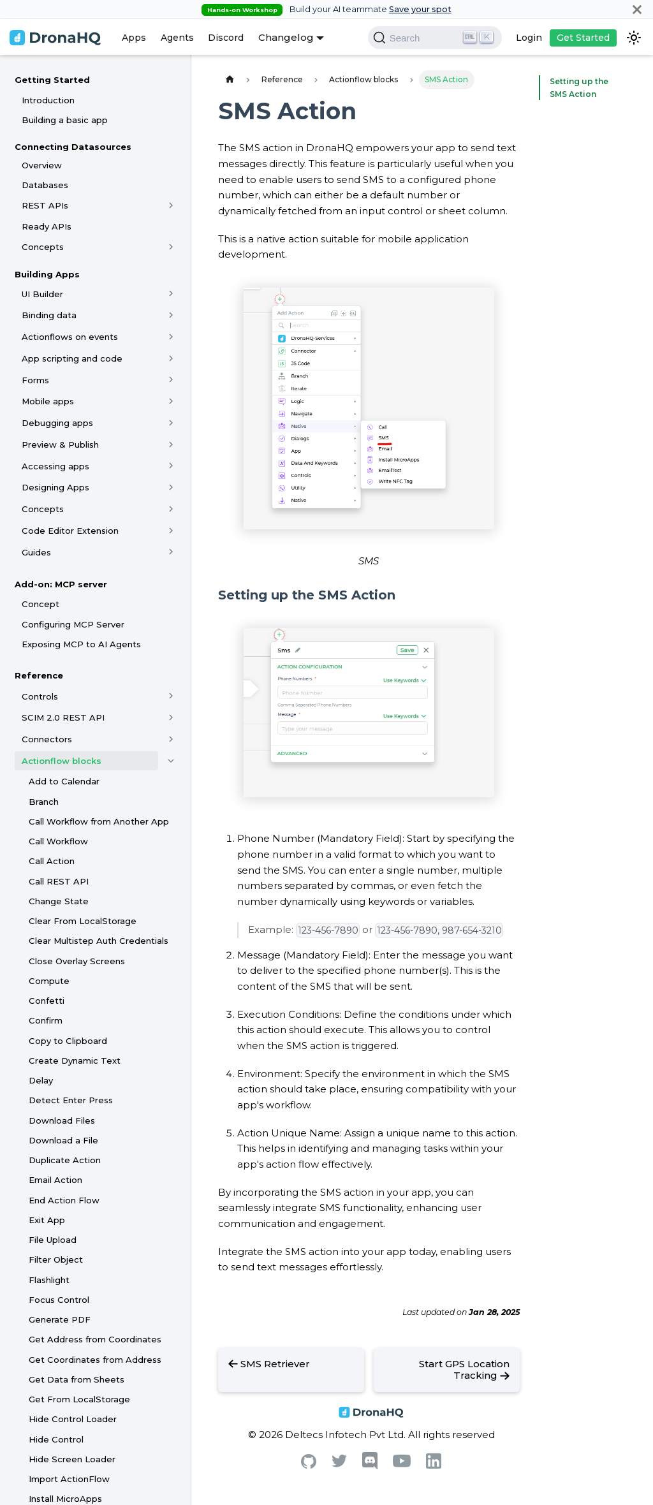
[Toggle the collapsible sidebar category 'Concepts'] (171, 246)
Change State (59, 901)
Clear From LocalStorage (82, 921)
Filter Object (56, 1259)
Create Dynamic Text (75, 1060)
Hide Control (56, 1439)
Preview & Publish (60, 444)
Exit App (47, 1220)
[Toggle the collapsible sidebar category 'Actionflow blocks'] (171, 760)
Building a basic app (65, 120)
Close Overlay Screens (77, 961)
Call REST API (59, 881)
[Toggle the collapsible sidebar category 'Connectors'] (171, 739)
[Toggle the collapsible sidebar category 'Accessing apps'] (171, 466)
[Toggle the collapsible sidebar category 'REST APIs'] (171, 205)
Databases (45, 185)
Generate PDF (60, 1319)
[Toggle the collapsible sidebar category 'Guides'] (171, 552)
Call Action (52, 861)
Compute (49, 981)
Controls (40, 696)
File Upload (53, 1240)
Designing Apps (55, 487)
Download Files (62, 1120)
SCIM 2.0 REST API (63, 717)
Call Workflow (58, 841)
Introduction (48, 100)
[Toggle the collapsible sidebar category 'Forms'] (171, 380)
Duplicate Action (65, 1160)
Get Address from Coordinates (95, 1339)
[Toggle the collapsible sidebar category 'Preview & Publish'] (171, 444)
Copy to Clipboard (68, 1041)
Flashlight (49, 1280)
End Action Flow (64, 1200)
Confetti (46, 1000)
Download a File (63, 1140)
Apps (134, 37)
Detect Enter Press (71, 1100)
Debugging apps (57, 423)
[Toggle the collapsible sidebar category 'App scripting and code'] (171, 358)
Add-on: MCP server (61, 584)
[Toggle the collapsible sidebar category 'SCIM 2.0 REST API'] (171, 717)
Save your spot (420, 9)
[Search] (435, 37)
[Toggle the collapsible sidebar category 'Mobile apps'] (171, 401)
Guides (36, 552)
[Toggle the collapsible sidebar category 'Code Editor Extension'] (171, 530)
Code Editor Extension (70, 530)
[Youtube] (402, 1464)
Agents (177, 37)
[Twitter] (339, 1464)
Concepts (43, 247)
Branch (44, 802)
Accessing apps (55, 466)
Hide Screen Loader (72, 1459)
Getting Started (52, 80)
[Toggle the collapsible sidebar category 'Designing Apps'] (171, 487)
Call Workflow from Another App (99, 821)
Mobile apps (48, 401)
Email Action (55, 1180)
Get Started (583, 37)
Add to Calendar (64, 781)
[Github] (308, 1465)
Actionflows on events (70, 337)
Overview (42, 165)
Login (529, 37)
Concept (40, 604)
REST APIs (45, 205)
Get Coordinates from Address (95, 1359)
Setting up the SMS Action (576, 88)
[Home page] (229, 79)
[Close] (637, 9)
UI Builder (42, 294)
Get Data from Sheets (76, 1379)
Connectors (47, 739)
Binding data (49, 315)
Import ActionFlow (69, 1479)
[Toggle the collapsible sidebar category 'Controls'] (171, 696)
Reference (39, 675)
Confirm (45, 1020)
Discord (226, 37)
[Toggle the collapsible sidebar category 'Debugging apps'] (171, 422)
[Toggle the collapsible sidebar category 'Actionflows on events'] (171, 336)
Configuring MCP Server (73, 624)
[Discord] (370, 1466)
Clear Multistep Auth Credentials (98, 941)
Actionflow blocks (61, 761)
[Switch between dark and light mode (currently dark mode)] (633, 37)
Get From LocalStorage (79, 1399)
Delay (41, 1080)
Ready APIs (46, 226)
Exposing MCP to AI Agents (81, 644)
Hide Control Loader (73, 1419)
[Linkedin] (433, 1465)
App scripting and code (72, 358)
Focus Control (59, 1300)
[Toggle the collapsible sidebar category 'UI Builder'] (171, 294)
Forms (35, 380)
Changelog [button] (286, 37)
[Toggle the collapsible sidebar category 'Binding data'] (171, 315)
